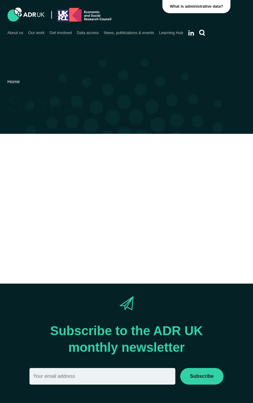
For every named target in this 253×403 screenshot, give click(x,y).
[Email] (102, 376)
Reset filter (195, 241)
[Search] (202, 32)
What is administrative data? (197, 6)
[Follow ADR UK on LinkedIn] (191, 33)
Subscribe (202, 376)
